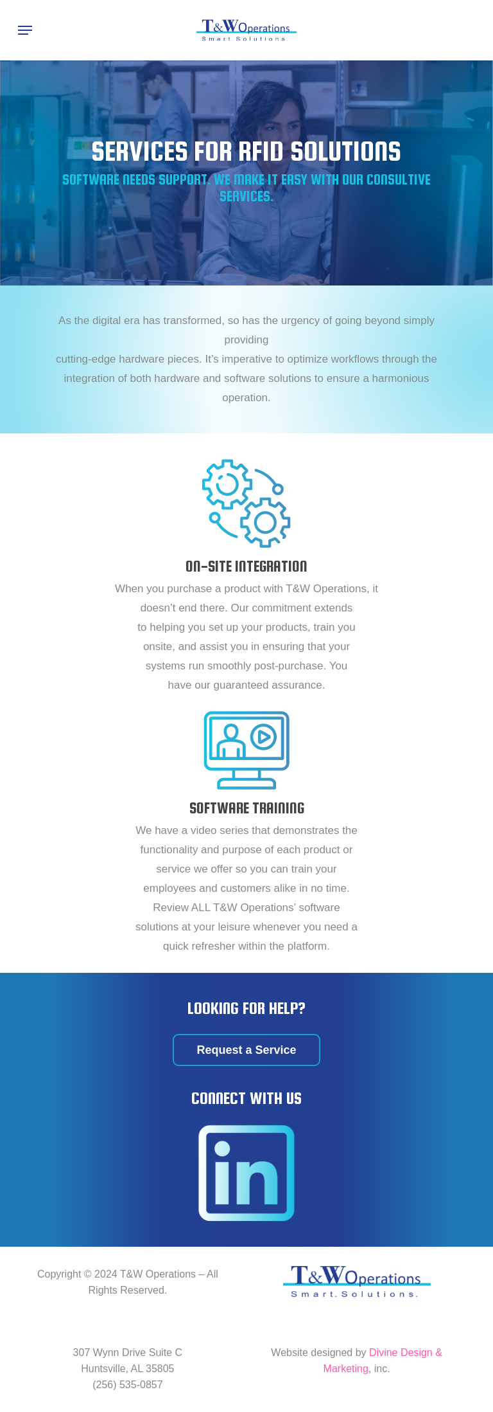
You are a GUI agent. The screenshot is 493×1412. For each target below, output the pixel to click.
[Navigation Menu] (25, 30)
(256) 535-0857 (127, 1384)
